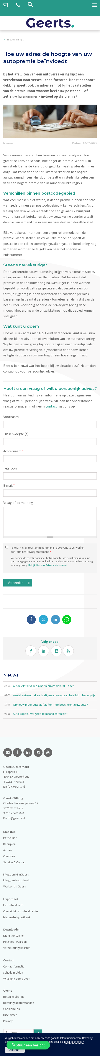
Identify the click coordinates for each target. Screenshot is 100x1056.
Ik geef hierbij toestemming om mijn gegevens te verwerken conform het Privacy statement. (47, 549)
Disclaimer (10, 1015)
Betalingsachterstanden (18, 1002)
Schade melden (13, 972)
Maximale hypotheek (17, 917)
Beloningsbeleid (13, 996)
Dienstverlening (13, 935)
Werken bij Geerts (15, 886)
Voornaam (11, 417)
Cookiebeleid (12, 1009)
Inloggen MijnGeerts (16, 874)
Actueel (8, 850)
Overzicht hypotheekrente (20, 911)
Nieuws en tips (15, 39)
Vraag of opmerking (18, 503)
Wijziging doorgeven (16, 978)
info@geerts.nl (15, 786)
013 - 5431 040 (15, 813)
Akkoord (14, 1050)
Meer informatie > (74, 1041)
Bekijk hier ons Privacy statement (47, 565)
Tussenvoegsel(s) (15, 434)
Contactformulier (14, 966)
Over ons (9, 856)
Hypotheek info (13, 905)
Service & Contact (14, 862)
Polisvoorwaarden (15, 941)
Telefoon (10, 468)
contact (51, 406)
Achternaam (13, 451)
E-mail (9, 485)
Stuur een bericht (28, 1045)
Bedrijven (9, 844)
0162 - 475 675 (15, 781)
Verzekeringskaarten (16, 947)
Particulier (10, 838)
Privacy (8, 1021)
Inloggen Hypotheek (16, 880)
